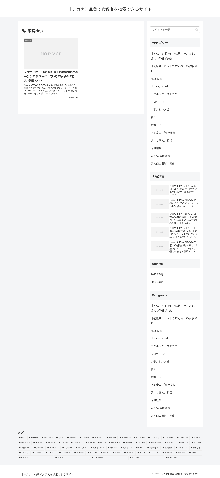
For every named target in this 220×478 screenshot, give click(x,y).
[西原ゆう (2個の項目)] (184, 443)
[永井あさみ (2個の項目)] (25, 443)
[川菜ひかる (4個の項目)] (47, 438)
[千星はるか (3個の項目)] (125, 438)
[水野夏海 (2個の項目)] (196, 443)
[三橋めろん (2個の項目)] (53, 448)
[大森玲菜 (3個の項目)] (85, 438)
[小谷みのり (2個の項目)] (82, 448)
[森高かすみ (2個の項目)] (153, 448)
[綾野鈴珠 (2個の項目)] (39, 448)
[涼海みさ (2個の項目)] (72, 457)
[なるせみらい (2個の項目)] (98, 448)
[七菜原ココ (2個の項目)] (127, 448)
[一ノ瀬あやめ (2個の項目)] (155, 443)
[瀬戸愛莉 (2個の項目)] (167, 448)
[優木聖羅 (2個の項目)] (90, 443)
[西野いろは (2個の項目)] (183, 457)
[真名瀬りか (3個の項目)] (139, 438)
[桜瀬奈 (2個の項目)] (116, 452)
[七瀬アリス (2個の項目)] (170, 443)
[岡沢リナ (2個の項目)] (112, 448)
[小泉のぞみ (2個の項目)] (114, 443)
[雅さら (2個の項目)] (105, 452)
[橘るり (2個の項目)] (141, 452)
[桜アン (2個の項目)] (102, 443)
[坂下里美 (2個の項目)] (51, 452)
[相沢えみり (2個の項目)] (77, 443)
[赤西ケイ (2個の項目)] (196, 438)
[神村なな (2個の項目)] (195, 448)
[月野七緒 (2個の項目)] (92, 452)
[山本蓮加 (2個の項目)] (35, 457)
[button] (196, 29)
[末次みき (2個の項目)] (38, 443)
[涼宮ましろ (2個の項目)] (181, 448)
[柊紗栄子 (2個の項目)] (67, 448)
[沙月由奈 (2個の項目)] (146, 457)
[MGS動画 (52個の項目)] (33, 438)
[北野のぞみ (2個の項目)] (65, 452)
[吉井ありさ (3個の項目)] (98, 438)
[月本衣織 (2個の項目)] (63, 443)
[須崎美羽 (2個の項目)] (128, 443)
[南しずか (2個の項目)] (140, 443)
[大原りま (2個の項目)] (154, 452)
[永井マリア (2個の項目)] (195, 452)
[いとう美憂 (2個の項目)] (109, 457)
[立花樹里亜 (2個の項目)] (25, 448)
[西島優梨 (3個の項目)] (72, 438)
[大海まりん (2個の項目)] (168, 438)
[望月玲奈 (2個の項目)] (79, 452)
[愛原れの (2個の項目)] (167, 452)
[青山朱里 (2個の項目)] (129, 452)
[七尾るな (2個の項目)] (24, 452)
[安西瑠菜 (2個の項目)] (51, 443)
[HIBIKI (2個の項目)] (140, 448)
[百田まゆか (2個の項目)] (183, 438)
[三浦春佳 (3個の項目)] (112, 438)
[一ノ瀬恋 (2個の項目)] (37, 452)
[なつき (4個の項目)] (60, 438)
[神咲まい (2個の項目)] (180, 452)
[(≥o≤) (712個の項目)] (22, 438)
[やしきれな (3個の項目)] (154, 438)
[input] (175, 29)
